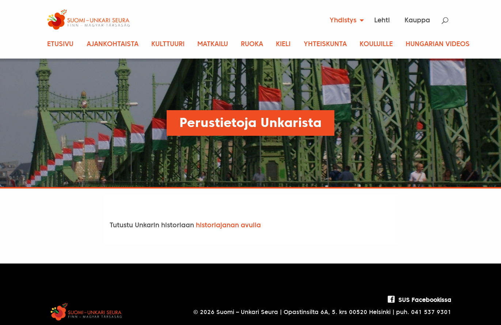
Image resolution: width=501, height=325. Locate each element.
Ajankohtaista (112, 44)
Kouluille (376, 44)
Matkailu (212, 44)
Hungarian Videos (438, 44)
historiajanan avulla (228, 226)
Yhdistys (343, 21)
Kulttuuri (168, 44)
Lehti (382, 21)
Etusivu (60, 44)
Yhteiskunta (325, 44)
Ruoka (252, 44)
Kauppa (417, 21)
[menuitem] (344, 20)
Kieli (283, 44)
